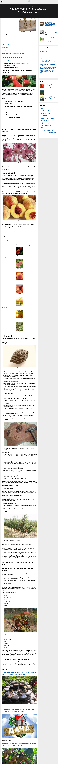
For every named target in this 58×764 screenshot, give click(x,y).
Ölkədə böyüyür (5, 50)
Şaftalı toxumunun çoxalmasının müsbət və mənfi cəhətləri (14, 41)
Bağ (47, 120)
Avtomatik (44, 108)
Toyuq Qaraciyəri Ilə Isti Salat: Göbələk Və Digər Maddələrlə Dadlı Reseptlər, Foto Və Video (47, 61)
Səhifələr (43, 135)
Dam (42, 132)
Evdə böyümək (5, 47)
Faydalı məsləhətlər (50, 132)
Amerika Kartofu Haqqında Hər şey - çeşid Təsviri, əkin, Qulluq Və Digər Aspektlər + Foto (50, 97)
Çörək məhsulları (45, 111)
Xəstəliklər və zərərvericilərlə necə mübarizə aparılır (12, 56)
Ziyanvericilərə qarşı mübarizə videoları (10, 60)
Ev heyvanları (50, 128)
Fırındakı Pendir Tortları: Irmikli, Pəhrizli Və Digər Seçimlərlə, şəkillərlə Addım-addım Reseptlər (47, 71)
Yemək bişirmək (45, 118)
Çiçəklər (43, 120)
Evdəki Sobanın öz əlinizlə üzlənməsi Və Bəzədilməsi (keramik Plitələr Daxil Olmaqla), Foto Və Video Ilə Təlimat (51, 32)
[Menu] (2, 2)
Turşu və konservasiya (47, 130)
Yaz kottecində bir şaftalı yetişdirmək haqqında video (13, 53)
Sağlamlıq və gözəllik (47, 123)
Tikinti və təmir (45, 116)
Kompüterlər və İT (46, 113)
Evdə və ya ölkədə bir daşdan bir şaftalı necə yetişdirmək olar (14, 38)
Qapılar (53, 118)
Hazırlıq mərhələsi (5, 44)
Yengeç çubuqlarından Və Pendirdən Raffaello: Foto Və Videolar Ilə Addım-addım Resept (48, 68)
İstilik (42, 125)
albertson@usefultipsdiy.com (23, 63)
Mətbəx (43, 128)
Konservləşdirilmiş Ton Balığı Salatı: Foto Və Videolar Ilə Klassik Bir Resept (48, 76)
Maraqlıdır (48, 125)
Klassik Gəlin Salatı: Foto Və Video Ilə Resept (48, 74)
